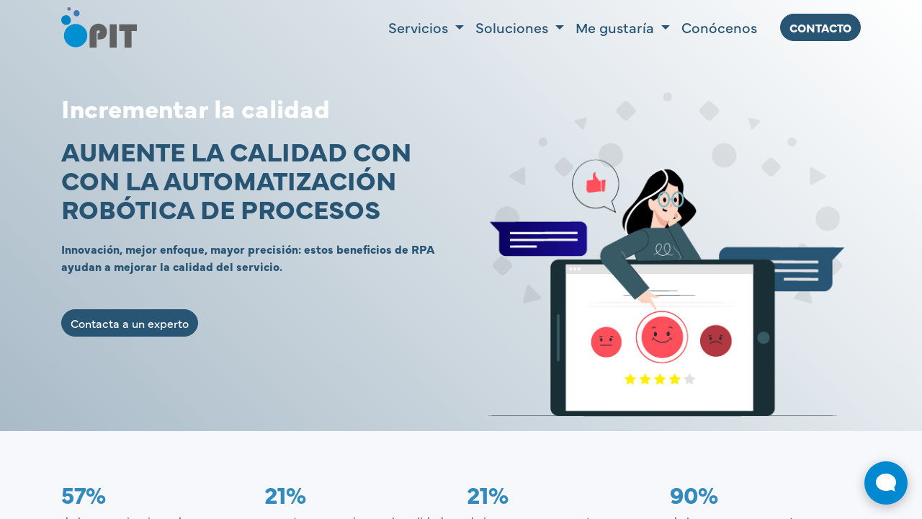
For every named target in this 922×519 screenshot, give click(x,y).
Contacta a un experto (130, 323)
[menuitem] (719, 27)
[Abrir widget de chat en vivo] (886, 483)
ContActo (820, 27)
